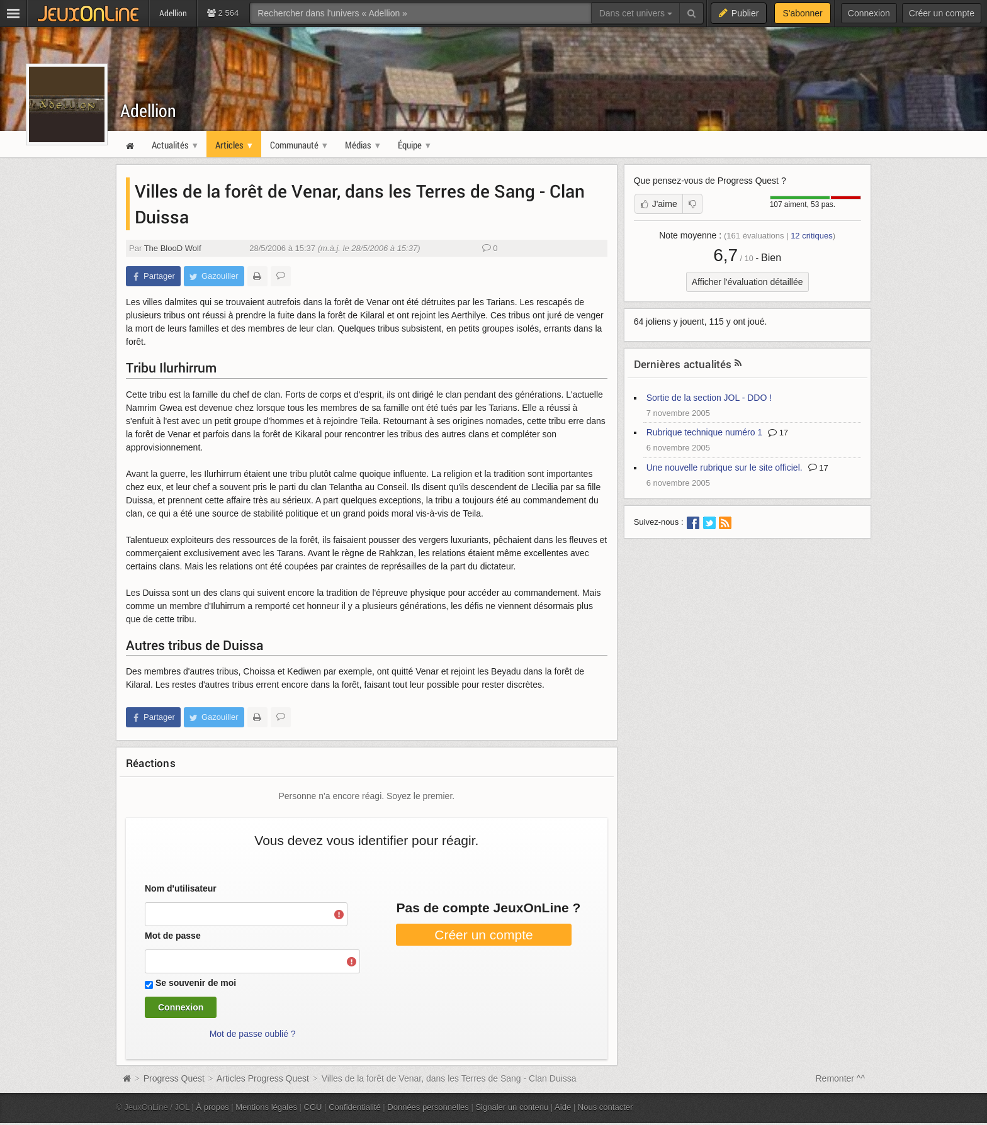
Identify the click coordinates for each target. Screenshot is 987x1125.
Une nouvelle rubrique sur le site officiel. (724, 467)
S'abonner (802, 13)
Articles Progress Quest (263, 1078)
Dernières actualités (683, 364)
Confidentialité (355, 1107)
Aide (563, 1107)
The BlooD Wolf (172, 248)
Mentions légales (266, 1107)
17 (778, 432)
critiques (812, 235)
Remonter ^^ (841, 1078)
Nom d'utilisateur (181, 888)
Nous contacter (605, 1107)
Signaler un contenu (511, 1107)
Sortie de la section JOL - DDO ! (709, 398)
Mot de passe (173, 936)
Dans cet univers (635, 13)
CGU (313, 1107)
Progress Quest (174, 1078)
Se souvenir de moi (195, 983)
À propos (212, 1107)
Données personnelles (428, 1107)
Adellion (148, 110)
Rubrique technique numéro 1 (704, 432)
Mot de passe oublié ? (253, 1034)
